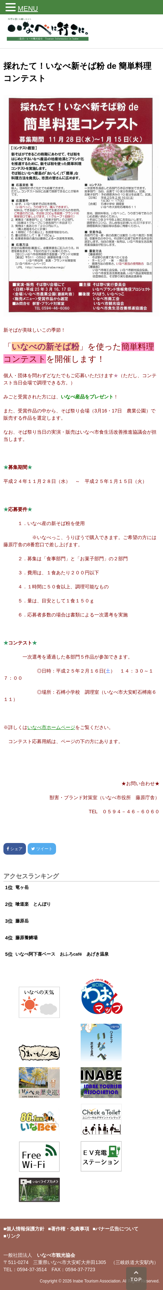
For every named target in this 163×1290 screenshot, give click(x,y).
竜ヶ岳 (22, 887)
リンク (13, 1236)
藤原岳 (22, 920)
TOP (136, 1276)
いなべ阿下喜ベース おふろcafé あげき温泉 (62, 954)
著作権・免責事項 (70, 1228)
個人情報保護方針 (25, 1228)
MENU (28, 8)
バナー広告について (116, 1228)
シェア (15, 848)
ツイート (41, 848)
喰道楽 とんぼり (33, 904)
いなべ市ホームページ (51, 727)
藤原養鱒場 (26, 937)
